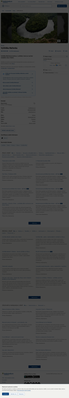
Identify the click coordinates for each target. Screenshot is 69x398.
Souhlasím (5, 394)
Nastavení (21, 394)
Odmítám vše (13, 394)
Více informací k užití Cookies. (24, 390)
